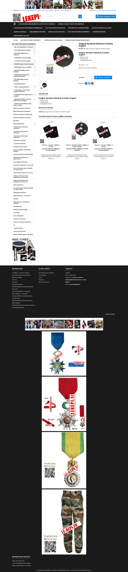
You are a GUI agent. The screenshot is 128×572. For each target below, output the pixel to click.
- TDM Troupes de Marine (21, 87)
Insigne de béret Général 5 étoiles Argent (77, 149)
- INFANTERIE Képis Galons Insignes (21, 71)
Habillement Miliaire (19, 192)
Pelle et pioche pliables (20, 209)
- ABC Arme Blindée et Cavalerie (23, 47)
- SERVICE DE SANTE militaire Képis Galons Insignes (22, 99)
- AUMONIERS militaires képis (22, 58)
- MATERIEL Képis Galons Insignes (20, 80)
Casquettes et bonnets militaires (20, 127)
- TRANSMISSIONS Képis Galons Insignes (23, 95)
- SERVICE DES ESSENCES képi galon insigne (22, 104)
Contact (69, 269)
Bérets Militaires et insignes (21, 111)
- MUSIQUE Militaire (19, 84)
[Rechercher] (64, 16)
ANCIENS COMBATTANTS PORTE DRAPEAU (71, 24)
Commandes (42, 275)
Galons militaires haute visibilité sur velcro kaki (20, 176)
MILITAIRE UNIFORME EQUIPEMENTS (78, 32)
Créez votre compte (110, 10)
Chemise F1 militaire (19, 140)
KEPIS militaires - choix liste (21, 196)
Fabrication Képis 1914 (18, 561)
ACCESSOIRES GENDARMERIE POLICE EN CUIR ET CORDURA (37, 24)
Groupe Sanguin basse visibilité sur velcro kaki (23, 188)
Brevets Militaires (18, 124)
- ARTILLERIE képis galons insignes (21, 54)
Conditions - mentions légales (20, 273)
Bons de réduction (44, 282)
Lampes (15, 199)
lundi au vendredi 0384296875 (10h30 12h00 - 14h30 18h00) (36, 10)
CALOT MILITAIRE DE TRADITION (55, 28)
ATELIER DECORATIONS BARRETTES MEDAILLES (28, 28)
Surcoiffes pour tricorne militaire (21, 275)
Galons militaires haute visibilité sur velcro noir (20, 181)
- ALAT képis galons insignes (22, 50)
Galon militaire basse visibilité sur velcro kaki (22, 168)
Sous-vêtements (18, 216)
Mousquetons (17, 206)
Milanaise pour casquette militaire (21, 202)
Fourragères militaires (20, 162)
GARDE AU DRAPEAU (20, 32)
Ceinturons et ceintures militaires (20, 132)
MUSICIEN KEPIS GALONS (21, 36)
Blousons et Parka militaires (22, 117)
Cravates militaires (19, 143)
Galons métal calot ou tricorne (23, 173)
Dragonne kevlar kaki (20, 147)
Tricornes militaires (19, 231)
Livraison (14, 280)
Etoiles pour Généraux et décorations (20, 158)
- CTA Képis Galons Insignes (22, 61)
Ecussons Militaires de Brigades (23, 154)
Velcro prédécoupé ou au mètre (23, 234)
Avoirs (40, 277)
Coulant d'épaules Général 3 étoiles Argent (51, 149)
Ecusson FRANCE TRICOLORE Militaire (21, 150)
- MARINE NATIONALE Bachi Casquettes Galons (21, 75)
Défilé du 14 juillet (17, 277)
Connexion (99, 10)
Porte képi (16, 213)
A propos (14, 282)
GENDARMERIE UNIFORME (37, 32)
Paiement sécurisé (17, 284)
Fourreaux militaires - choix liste (23, 165)
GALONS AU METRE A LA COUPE (101, 28)
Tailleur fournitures (19, 219)
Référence (82, 49)
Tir (14, 225)
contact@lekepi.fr (65, 10)
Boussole (16, 121)
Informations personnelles (46, 273)
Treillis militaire (18, 228)
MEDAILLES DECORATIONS (56, 32)
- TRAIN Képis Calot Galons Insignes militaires (21, 90)
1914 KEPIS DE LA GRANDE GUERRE (78, 28)
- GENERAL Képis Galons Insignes (23, 64)
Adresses (41, 280)
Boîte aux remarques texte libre (88, 68)
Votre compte (44, 269)
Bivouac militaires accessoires (22, 114)
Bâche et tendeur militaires (21, 108)
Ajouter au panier (103, 77)
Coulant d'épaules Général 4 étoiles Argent (103, 149)
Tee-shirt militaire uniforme (22, 222)
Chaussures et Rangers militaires (20, 136)
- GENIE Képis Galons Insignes (22, 67)
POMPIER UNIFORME (99, 32)
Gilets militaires (18, 185)
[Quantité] (87, 77)
